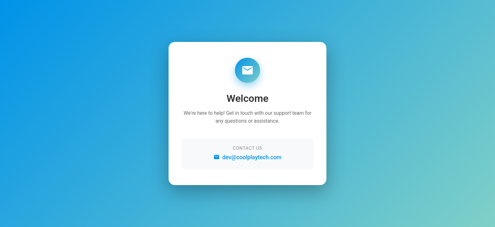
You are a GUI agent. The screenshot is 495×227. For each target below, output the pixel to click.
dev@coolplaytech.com (247, 157)
